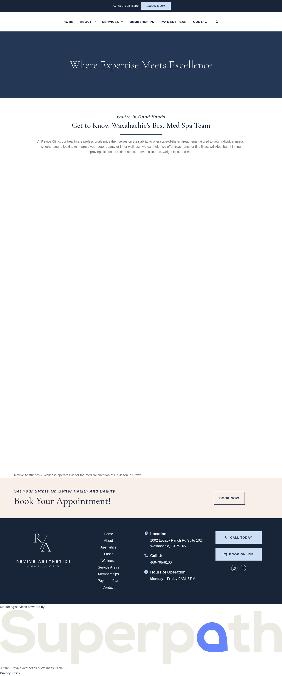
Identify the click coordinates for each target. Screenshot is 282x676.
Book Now (156, 6)
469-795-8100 (128, 6)
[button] (217, 21)
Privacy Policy (10, 673)
